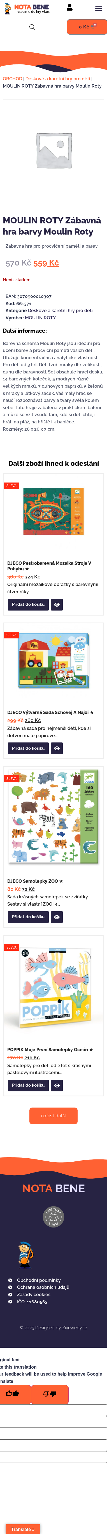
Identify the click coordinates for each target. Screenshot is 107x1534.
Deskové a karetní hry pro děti (57, 78)
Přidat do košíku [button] (28, 604)
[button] (98, 8)
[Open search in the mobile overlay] (32, 27)
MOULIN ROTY (40, 317)
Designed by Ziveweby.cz (53, 1327)
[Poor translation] (50, 1394)
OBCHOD (12, 78)
